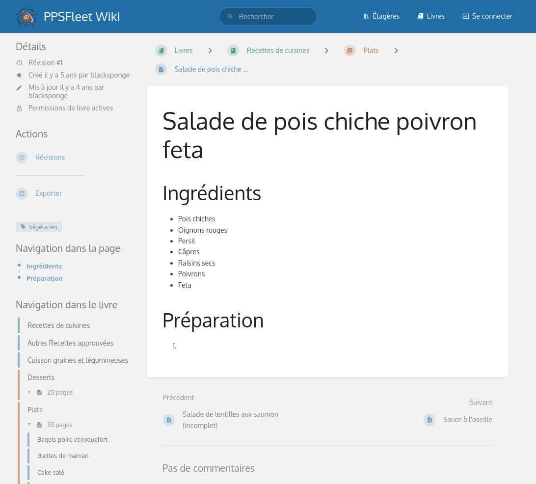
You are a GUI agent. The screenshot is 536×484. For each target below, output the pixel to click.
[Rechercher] (230, 16)
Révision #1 (39, 63)
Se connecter (487, 16)
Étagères (381, 16)
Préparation (45, 278)
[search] (268, 16)
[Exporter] (73, 194)
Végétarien (38, 227)
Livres (431, 16)
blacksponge (110, 75)
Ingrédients (44, 266)
